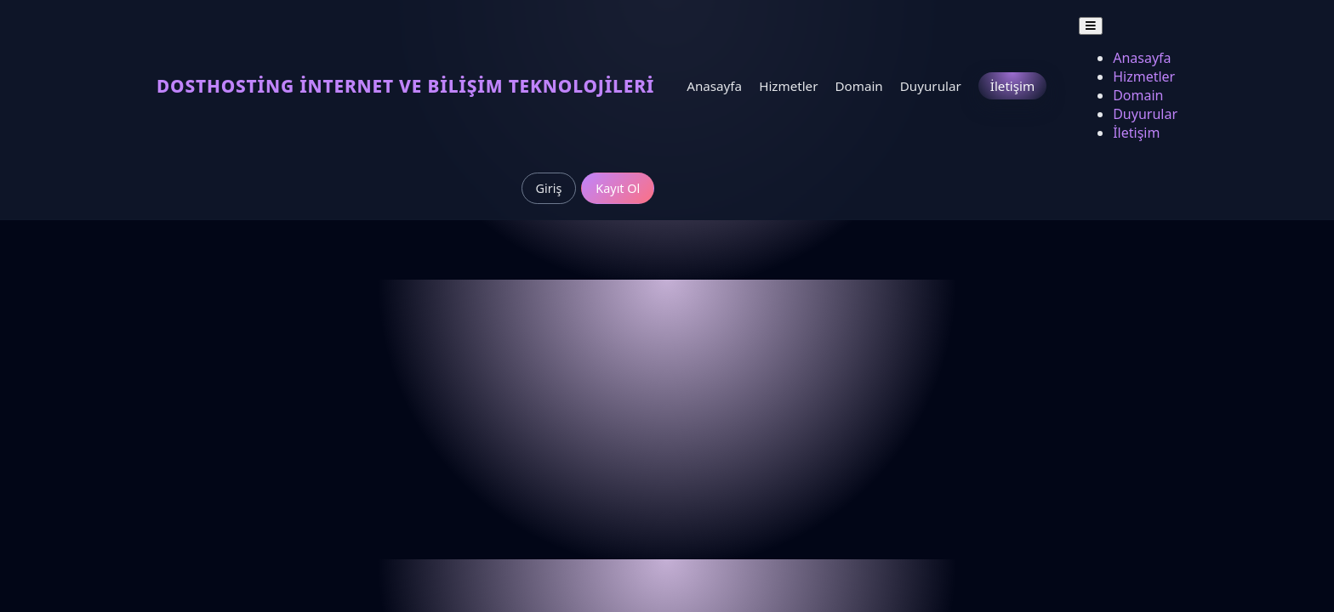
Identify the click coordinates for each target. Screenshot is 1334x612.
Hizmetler (788, 85)
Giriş (549, 188)
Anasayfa (714, 85)
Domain (858, 85)
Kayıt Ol (618, 188)
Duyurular (930, 85)
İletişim (1012, 85)
